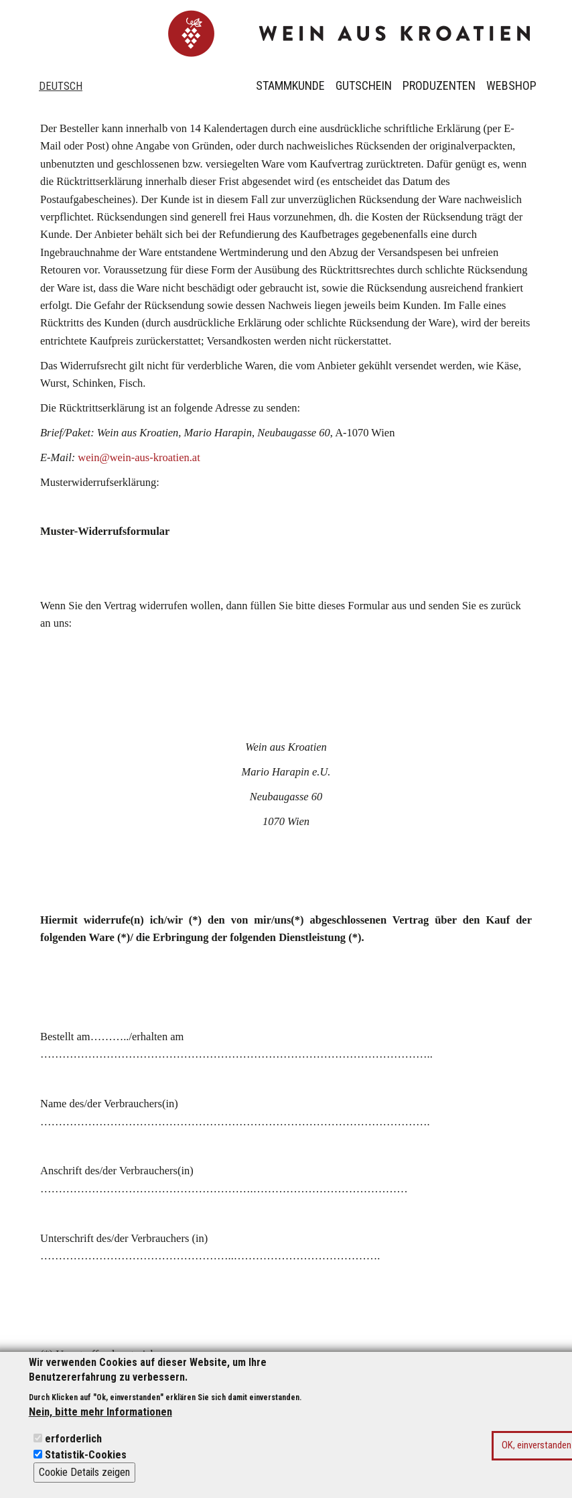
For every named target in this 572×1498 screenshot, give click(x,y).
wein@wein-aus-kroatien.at (139, 457)
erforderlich (73, 1447)
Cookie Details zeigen (84, 1481)
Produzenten (439, 85)
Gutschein (364, 85)
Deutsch (60, 86)
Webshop (511, 85)
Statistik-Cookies (86, 1462)
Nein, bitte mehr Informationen (100, 1420)
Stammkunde (290, 85)
